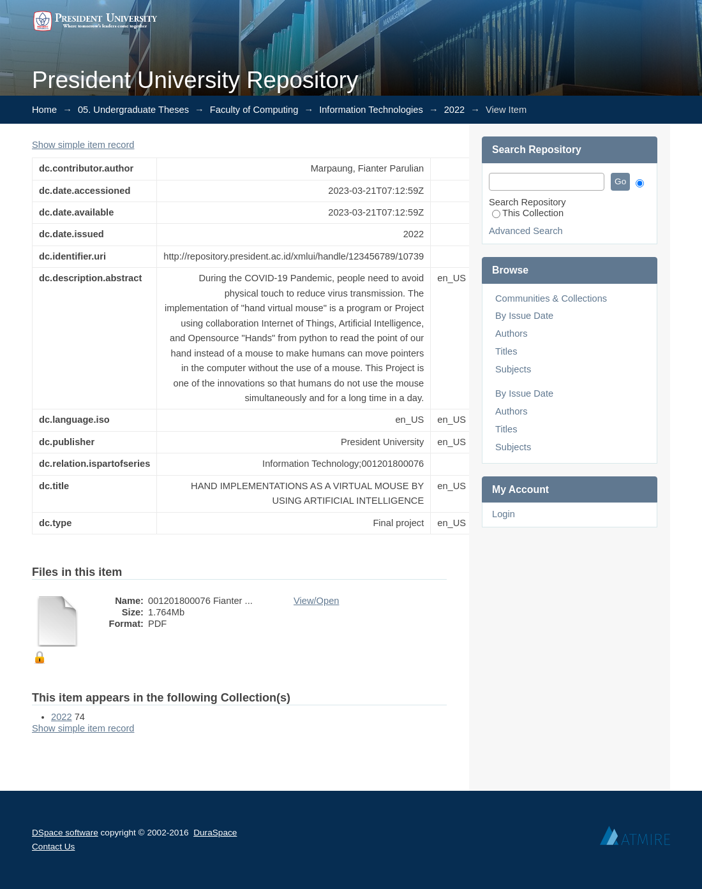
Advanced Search (526, 231)
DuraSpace (215, 832)
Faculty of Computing (254, 110)
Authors (511, 333)
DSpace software (65, 832)
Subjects (513, 369)
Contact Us (53, 846)
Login (503, 514)
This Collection (528, 213)
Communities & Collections (551, 298)
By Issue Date (524, 316)
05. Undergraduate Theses (133, 110)
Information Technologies (371, 110)
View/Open (316, 601)
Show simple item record (83, 145)
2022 (454, 110)
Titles (506, 351)
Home (44, 110)
